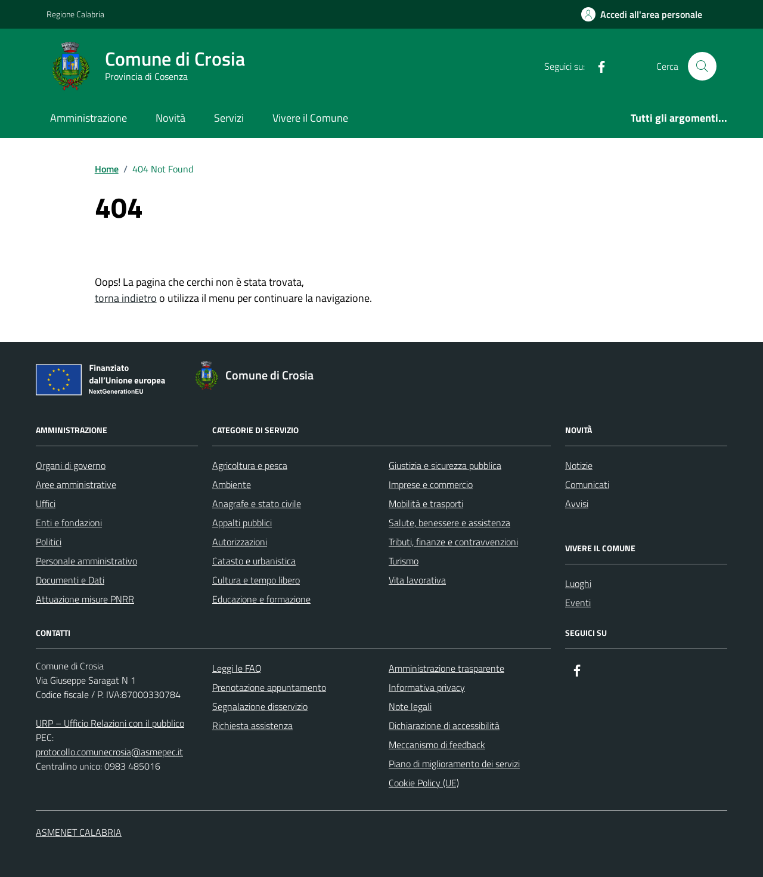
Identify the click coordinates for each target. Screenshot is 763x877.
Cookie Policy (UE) (424, 783)
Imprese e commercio (431, 484)
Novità (170, 118)
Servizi (229, 118)
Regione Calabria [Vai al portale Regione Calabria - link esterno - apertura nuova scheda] (75, 14)
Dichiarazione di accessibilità (444, 725)
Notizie (579, 465)
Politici (48, 542)
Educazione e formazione (261, 599)
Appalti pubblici (242, 522)
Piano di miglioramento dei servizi (454, 763)
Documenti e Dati (70, 580)
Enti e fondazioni (69, 522)
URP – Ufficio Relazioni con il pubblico (110, 723)
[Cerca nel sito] (702, 66)
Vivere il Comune (310, 118)
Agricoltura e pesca (249, 465)
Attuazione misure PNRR (85, 599)
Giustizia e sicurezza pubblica (445, 465)
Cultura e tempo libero (256, 580)
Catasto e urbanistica (254, 561)
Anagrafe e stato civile (256, 503)
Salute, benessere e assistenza (449, 522)
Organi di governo (71, 465)
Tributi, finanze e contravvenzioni (453, 542)
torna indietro (126, 298)
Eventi (578, 602)
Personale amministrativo (86, 561)
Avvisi (576, 503)
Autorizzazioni (239, 542)
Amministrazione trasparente (446, 668)
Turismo (403, 561)
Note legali (410, 706)
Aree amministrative (76, 484)
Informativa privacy (427, 687)
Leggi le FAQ (237, 668)
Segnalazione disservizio (260, 706)
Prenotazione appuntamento (269, 687)
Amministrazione (88, 118)
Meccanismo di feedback (437, 744)
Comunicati (587, 484)
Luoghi (578, 583)
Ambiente (231, 484)
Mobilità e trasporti (426, 503)
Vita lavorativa (417, 580)
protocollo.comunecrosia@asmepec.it (109, 752)
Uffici (45, 503)
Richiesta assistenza (252, 725)
